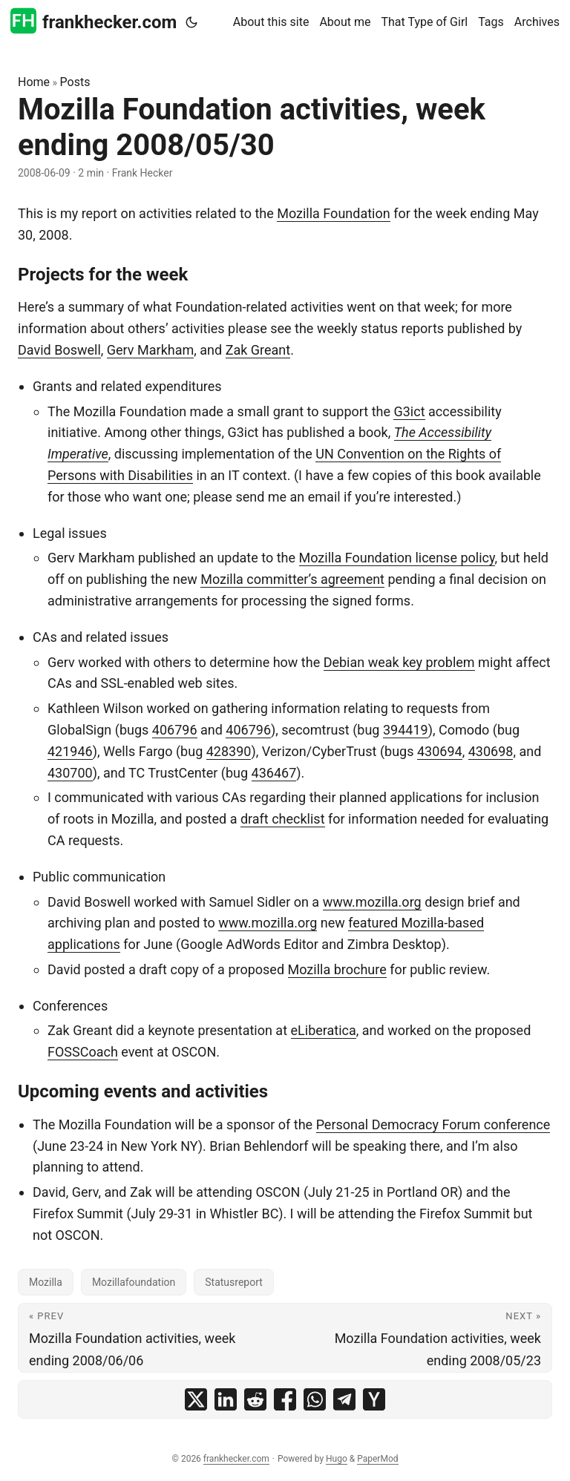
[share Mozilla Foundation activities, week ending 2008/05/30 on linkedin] (225, 1399)
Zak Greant (258, 350)
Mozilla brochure (337, 969)
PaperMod (377, 1459)
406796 (174, 730)
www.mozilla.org (372, 902)
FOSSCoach (83, 1052)
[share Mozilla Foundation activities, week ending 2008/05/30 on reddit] (255, 1399)
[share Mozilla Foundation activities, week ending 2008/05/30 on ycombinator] (374, 1399)
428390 (229, 751)
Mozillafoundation (133, 1282)
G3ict (409, 411)
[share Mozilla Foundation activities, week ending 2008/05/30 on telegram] (344, 1399)
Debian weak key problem (399, 662)
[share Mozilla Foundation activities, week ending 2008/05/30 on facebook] (285, 1399)
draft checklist (282, 819)
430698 (491, 751)
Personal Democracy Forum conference (433, 1124)
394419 (405, 730)
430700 (70, 773)
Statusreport (234, 1282)
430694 (439, 751)
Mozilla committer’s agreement (292, 579)
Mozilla (45, 1282)
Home (34, 82)
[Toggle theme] (191, 22)
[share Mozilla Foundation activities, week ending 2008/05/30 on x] (196, 1399)
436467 (274, 773)
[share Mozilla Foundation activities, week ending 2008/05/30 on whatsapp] (315, 1399)
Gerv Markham (150, 350)
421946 (70, 751)
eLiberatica (323, 1030)
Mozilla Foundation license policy (397, 557)
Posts (75, 82)
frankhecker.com (93, 21)
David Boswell (59, 350)
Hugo (336, 1459)
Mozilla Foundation (333, 213)
